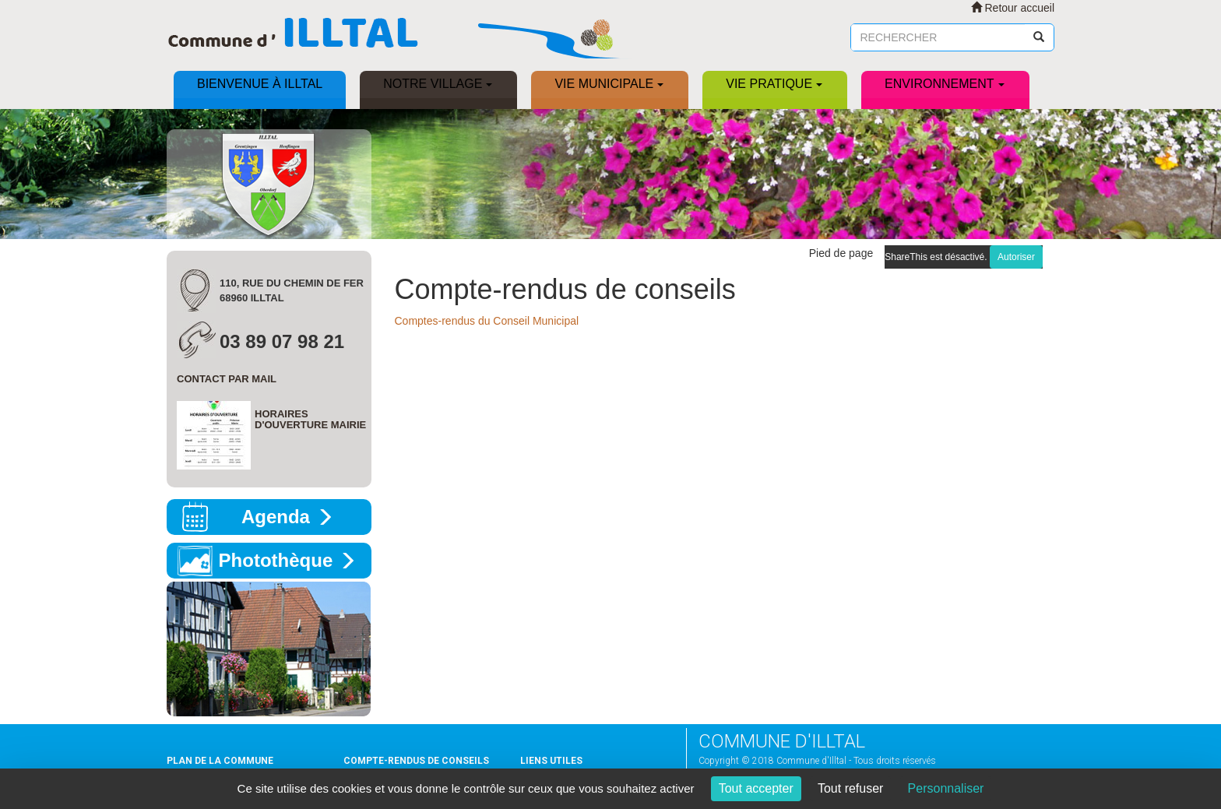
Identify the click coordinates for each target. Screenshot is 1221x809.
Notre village (437, 83)
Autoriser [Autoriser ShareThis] (1016, 256)
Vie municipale (608, 83)
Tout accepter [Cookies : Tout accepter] (756, 788)
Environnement (944, 83)
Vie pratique (774, 83)
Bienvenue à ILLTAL (259, 83)
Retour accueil (1012, 8)
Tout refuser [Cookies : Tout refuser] (850, 788)
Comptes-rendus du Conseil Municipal (487, 321)
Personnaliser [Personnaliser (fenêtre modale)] (946, 788)
